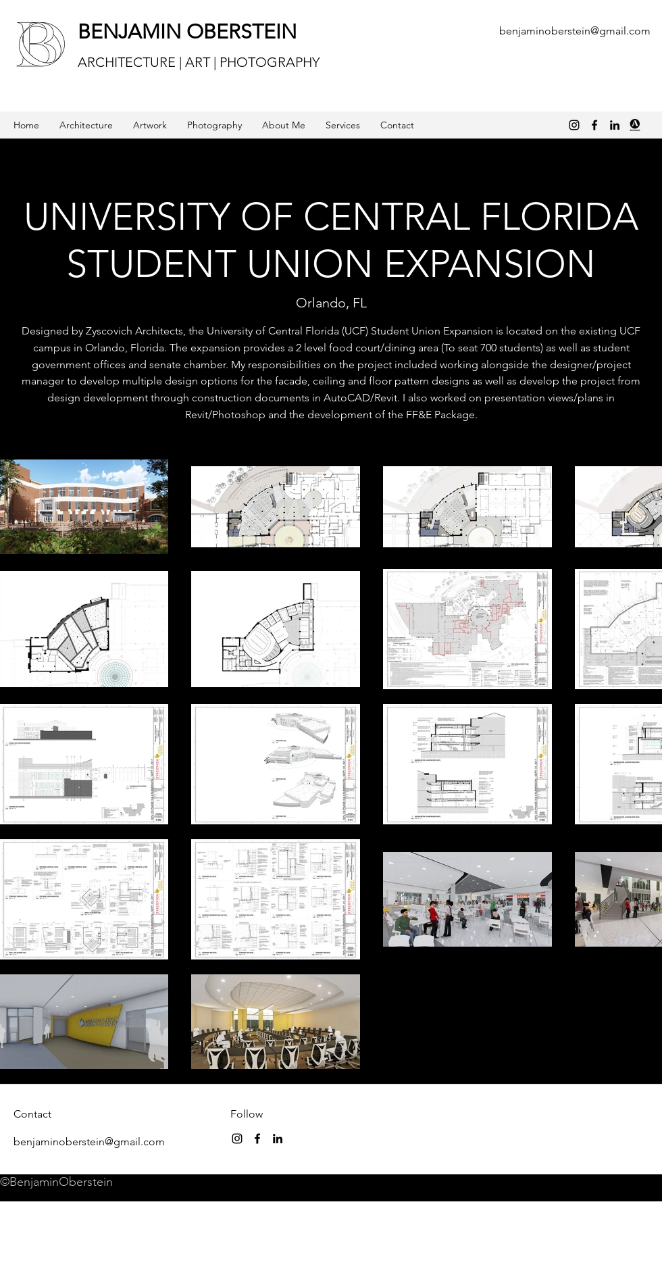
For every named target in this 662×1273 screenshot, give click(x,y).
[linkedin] (614, 125)
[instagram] (237, 1138)
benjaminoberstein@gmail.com (575, 30)
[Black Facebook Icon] (594, 125)
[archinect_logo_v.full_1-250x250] (635, 125)
